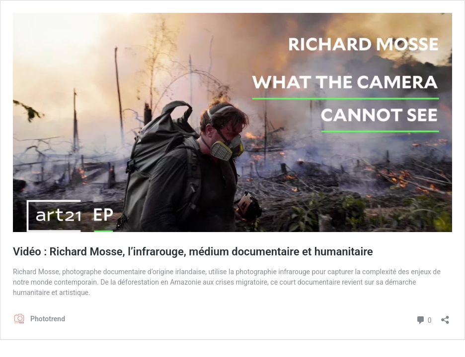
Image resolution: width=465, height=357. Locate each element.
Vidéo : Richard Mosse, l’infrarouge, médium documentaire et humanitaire (193, 251)
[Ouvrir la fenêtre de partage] (445, 316)
